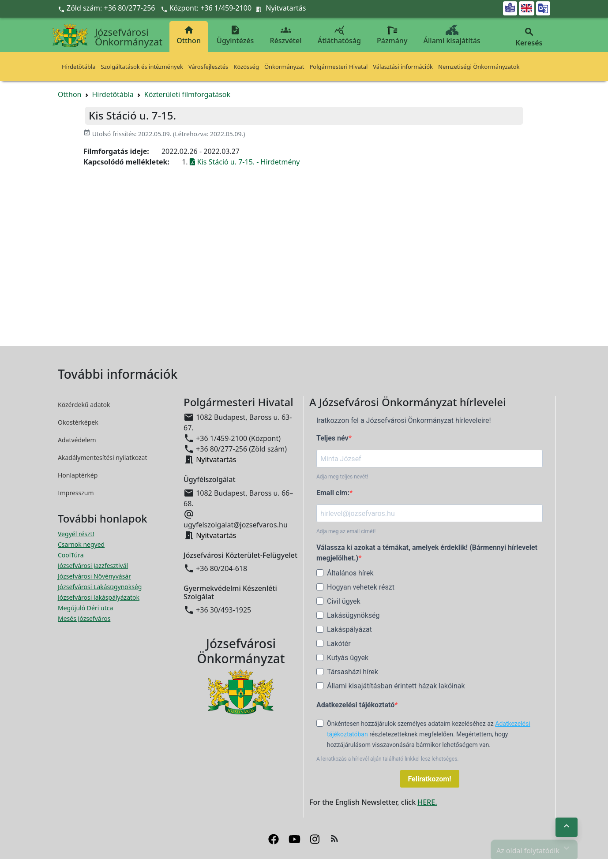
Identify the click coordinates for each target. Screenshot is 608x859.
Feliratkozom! (429, 779)
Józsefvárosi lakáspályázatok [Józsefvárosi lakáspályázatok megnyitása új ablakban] (98, 597)
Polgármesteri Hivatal (338, 67)
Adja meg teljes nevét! (342, 477)
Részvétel (286, 35)
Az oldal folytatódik (534, 848)
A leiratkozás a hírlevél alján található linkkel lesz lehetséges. (387, 759)
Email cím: (332, 493)
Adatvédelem (77, 440)
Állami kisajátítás (452, 35)
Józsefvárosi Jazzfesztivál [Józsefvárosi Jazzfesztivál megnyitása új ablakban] (93, 565)
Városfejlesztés (208, 67)
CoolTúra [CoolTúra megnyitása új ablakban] (71, 555)
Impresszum (76, 493)
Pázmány (392, 35)
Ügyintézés (235, 35)
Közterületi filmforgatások (187, 94)
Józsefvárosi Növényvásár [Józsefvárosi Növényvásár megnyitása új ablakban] (94, 576)
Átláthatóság (339, 35)
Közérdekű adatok (84, 404)
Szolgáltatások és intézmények (142, 67)
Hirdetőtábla (79, 67)
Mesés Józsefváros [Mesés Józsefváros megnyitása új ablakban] (84, 618)
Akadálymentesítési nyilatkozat (102, 457)
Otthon (188, 35)
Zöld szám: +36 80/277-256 (107, 8)
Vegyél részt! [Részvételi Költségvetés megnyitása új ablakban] (76, 534)
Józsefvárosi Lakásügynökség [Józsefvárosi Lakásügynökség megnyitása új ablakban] (100, 587)
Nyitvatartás (286, 8)
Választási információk (403, 67)
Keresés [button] (529, 37)
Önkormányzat (284, 67)
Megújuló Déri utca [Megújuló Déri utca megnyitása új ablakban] (85, 608)
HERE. (427, 802)
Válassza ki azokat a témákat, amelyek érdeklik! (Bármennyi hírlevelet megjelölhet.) (426, 552)
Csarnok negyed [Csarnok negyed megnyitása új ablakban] (81, 544)
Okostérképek (78, 422)
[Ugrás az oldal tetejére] (566, 827)
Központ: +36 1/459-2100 (210, 8)
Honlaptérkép (78, 475)
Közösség (246, 67)
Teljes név (332, 438)
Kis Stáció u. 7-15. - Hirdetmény (245, 162)
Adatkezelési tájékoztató (355, 705)
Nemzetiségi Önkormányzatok (479, 67)
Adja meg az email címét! (345, 531)
